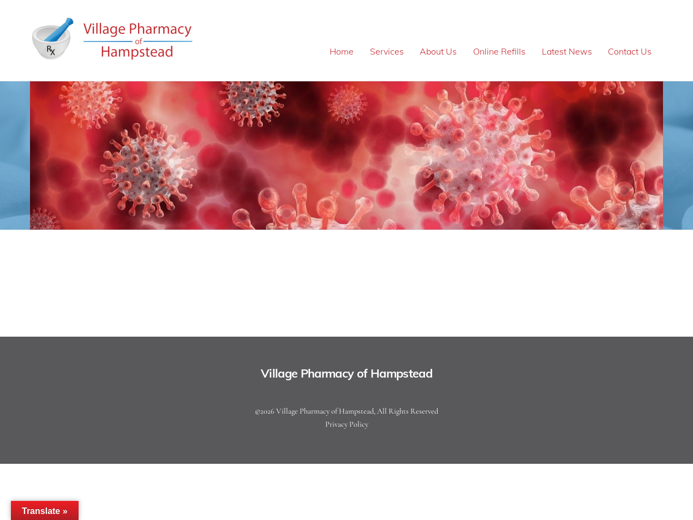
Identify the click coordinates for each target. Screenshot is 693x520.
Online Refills (499, 51)
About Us (438, 51)
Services (387, 51)
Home (342, 51)
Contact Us (630, 51)
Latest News (567, 51)
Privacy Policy (346, 424)
